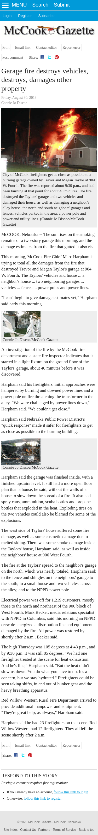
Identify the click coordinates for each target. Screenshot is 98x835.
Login (7, 16)
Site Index (11, 830)
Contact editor (46, 48)
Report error (71, 48)
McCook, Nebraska (67, 822)
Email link (23, 48)
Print (5, 48)
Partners (44, 830)
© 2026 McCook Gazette (34, 822)
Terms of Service (64, 830)
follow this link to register (43, 798)
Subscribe (46, 16)
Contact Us (28, 830)
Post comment (12, 57)
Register (25, 16)
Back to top (86, 830)
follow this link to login (71, 792)
